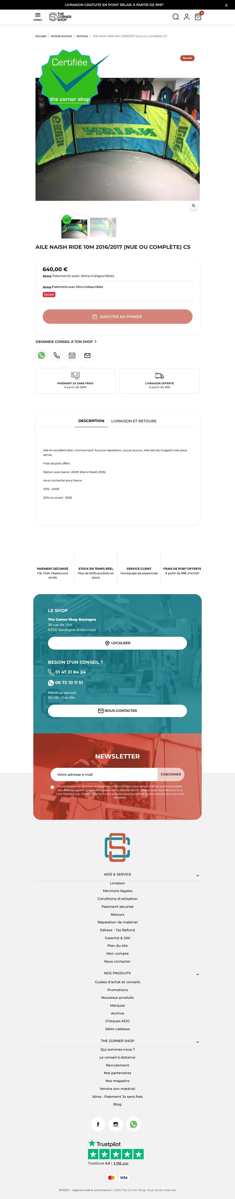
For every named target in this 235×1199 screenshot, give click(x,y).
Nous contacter (117, 961)
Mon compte (117, 953)
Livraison (117, 883)
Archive (82, 36)
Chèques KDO (117, 1021)
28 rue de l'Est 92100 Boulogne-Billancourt (72, 624)
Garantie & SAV (117, 938)
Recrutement (117, 1065)
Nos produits (117, 973)
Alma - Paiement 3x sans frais (117, 1096)
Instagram (116, 1124)
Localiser (117, 643)
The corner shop (117, 1041)
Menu (38, 16)
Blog (117, 1104)
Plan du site (117, 945)
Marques (117, 1005)
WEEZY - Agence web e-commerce (84, 1190)
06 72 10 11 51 (65, 682)
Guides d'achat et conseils (117, 982)
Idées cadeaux (117, 1029)
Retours (117, 914)
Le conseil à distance (117, 1057)
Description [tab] (91, 420)
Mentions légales (117, 891)
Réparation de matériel (118, 922)
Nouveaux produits (117, 997)
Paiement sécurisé (117, 906)
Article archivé (61, 36)
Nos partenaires (117, 1073)
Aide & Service (117, 874)
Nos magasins (117, 1081)
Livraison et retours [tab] (133, 421)
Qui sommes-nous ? (117, 1049)
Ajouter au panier (117, 316)
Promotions (117, 990)
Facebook (98, 1124)
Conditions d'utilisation (118, 899)
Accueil (40, 36)
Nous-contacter (117, 710)
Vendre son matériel (117, 1089)
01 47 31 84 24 (67, 672)
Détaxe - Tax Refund (117, 930)
